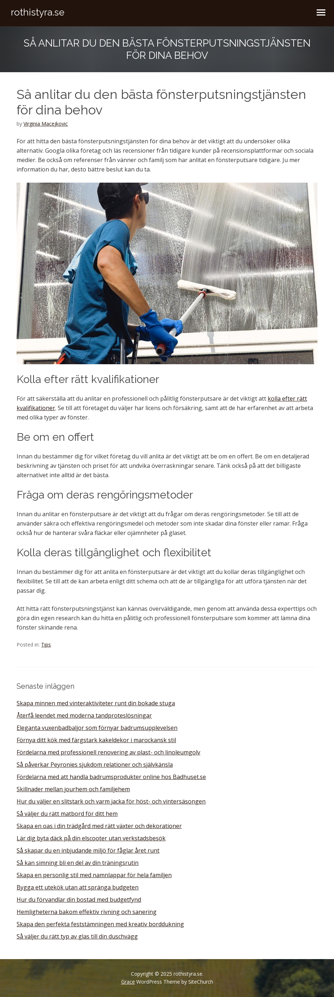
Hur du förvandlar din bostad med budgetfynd (79, 900)
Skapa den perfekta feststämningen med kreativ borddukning (100, 924)
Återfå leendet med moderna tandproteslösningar (84, 715)
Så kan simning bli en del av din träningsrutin (78, 863)
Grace (128, 981)
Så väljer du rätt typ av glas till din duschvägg (77, 936)
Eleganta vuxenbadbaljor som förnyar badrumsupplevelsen (97, 728)
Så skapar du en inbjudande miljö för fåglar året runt (88, 850)
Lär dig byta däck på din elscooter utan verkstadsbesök (91, 838)
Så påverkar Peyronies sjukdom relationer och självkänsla (95, 765)
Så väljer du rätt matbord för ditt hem (67, 814)
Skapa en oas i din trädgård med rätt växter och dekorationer (99, 826)
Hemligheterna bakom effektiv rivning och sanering (87, 912)
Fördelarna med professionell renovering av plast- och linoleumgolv (108, 752)
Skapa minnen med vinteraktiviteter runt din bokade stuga (96, 703)
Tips (46, 644)
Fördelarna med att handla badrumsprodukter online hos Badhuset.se (111, 777)
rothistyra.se (38, 12)
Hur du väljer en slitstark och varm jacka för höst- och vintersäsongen (111, 801)
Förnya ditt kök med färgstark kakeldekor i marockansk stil (96, 740)
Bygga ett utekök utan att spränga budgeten (78, 887)
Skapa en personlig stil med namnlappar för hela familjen (94, 875)
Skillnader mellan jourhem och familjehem (73, 789)
